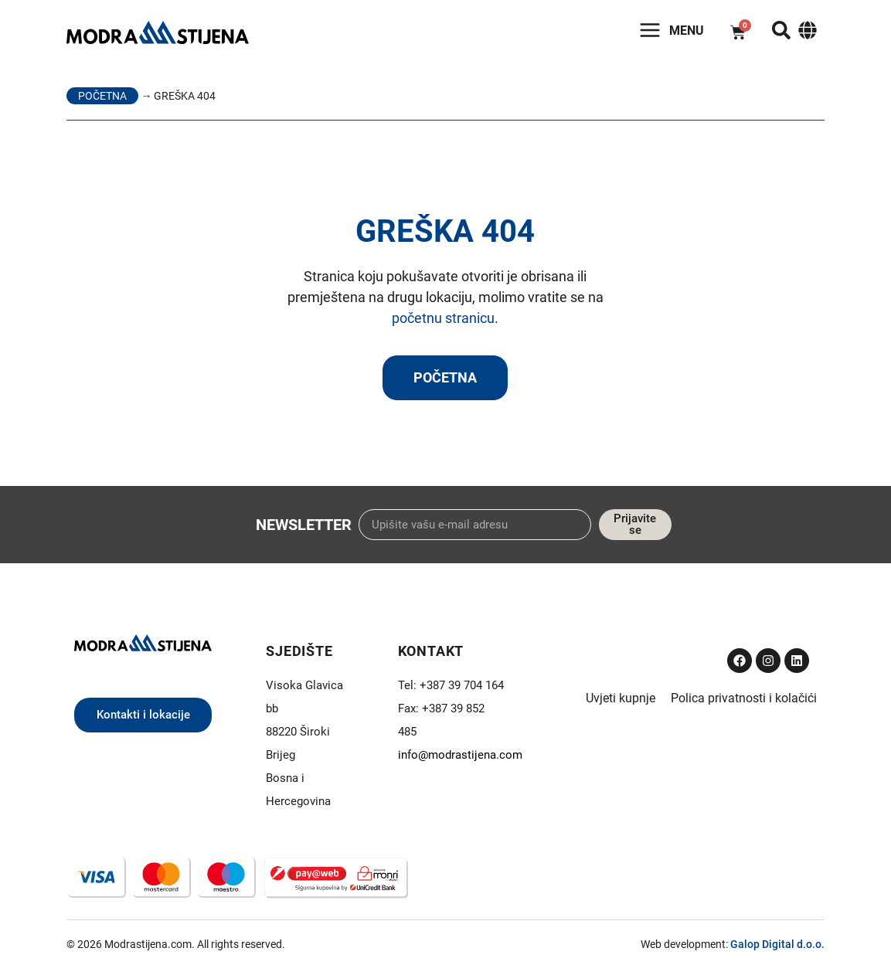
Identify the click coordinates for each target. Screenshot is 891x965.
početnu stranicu (443, 318)
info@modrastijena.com (460, 755)
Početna (102, 96)
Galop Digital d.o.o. (777, 944)
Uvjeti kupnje (620, 698)
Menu (686, 30)
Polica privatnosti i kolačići (744, 698)
